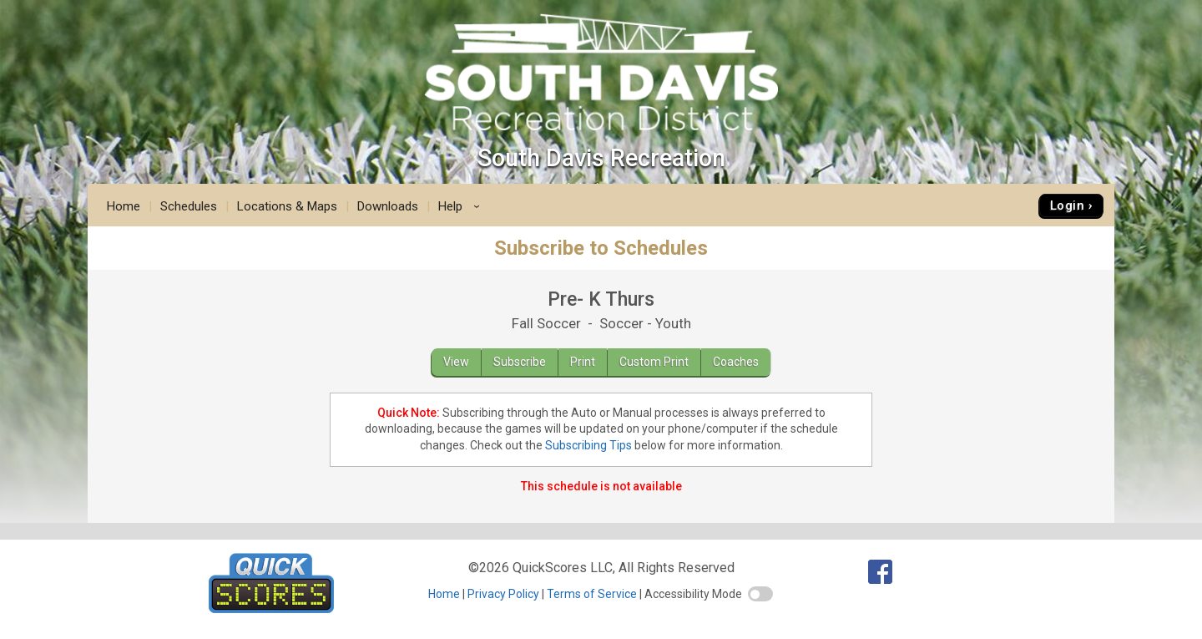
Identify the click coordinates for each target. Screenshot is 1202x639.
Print (582, 361)
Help (461, 206)
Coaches (736, 361)
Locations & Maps (287, 206)
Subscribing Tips (588, 445)
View (456, 361)
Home (123, 206)
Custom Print (654, 361)
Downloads (387, 206)
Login (1067, 205)
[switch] (760, 593)
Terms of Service (592, 594)
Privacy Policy (503, 594)
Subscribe (519, 361)
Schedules (188, 206)
